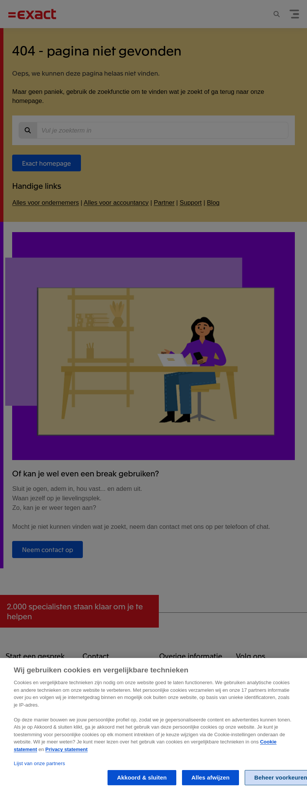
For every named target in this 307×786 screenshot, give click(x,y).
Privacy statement (66, 756)
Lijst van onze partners (39, 770)
